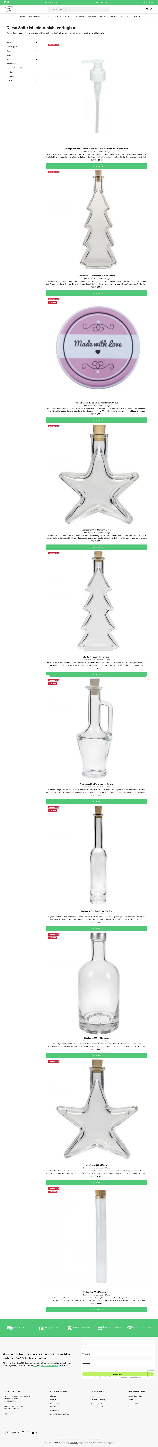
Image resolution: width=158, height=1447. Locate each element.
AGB (35, 1366)
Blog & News (54, 1407)
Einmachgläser (12, 47)
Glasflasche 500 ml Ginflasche (96, 1038)
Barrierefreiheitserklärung (60, 1414)
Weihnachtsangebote (136, 1396)
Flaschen (10, 42)
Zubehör (10, 72)
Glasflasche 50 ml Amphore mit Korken (96, 784)
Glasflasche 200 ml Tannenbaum (96, 657)
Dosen (9, 55)
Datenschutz (54, 1410)
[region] (98, 677)
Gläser (9, 51)
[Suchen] (106, 9)
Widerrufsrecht (96, 1403)
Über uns (53, 1396)
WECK (9, 59)
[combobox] (75, 9)
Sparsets (10, 80)
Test (129, 1407)
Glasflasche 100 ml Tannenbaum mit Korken (96, 276)
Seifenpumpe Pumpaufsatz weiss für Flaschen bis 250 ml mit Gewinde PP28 (96, 149)
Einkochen (132, 1400)
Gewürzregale (133, 1403)
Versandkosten (74, 1443)
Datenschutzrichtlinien (49, 1366)
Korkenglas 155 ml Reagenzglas (96, 1292)
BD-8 (97, 1439)
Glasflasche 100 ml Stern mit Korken (96, 530)
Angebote (10, 76)
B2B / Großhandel (97, 1407)
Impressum (54, 1403)
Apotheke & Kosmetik (14, 68)
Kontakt (53, 1400)
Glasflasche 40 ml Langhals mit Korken (96, 911)
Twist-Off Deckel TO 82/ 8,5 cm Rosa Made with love (96, 403)
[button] (36, 42)
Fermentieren (12, 64)
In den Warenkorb (96, 166)
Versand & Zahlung (98, 1400)
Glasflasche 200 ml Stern (96, 1165)
